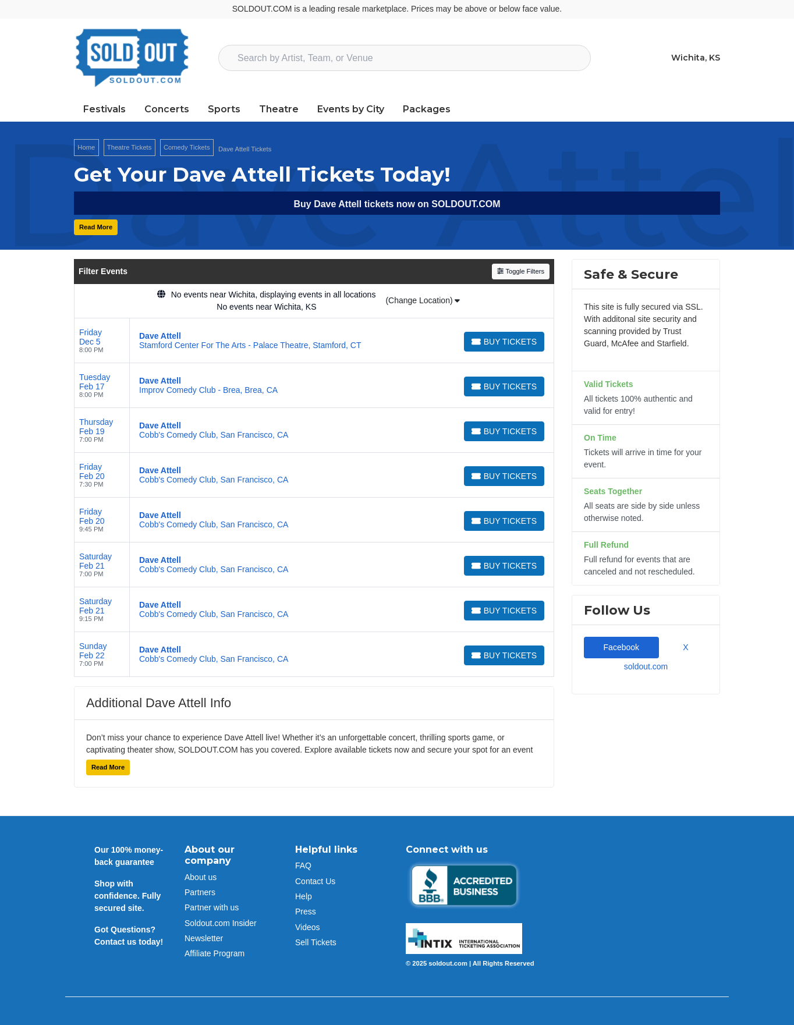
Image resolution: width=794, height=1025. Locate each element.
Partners (200, 892)
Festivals (104, 109)
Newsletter (204, 938)
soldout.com (646, 666)
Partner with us (212, 907)
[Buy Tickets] (504, 342)
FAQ (303, 865)
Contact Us (315, 881)
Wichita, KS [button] (695, 57)
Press (305, 911)
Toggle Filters (520, 271)
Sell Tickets (315, 942)
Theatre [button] (279, 109)
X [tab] (683, 647)
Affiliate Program (214, 953)
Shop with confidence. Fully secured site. (127, 896)
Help (303, 896)
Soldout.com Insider (221, 923)
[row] (314, 340)
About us (201, 877)
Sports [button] (224, 109)
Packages (427, 109)
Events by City (350, 109)
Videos (307, 927)
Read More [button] (95, 227)
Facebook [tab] (621, 647)
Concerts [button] (166, 109)
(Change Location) (422, 300)
